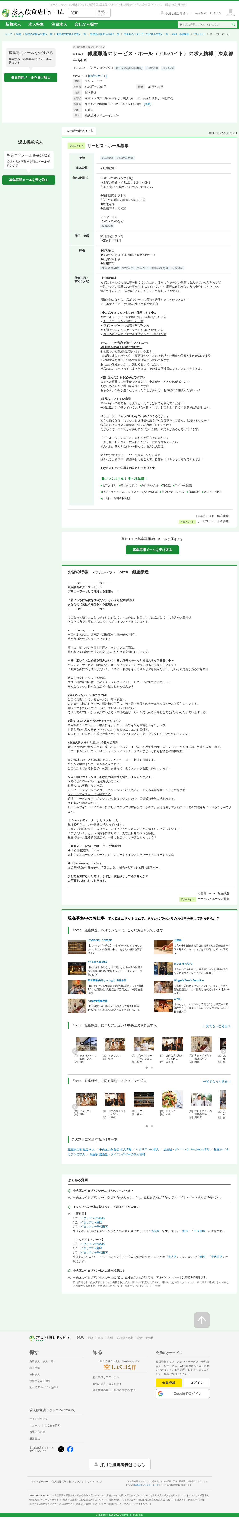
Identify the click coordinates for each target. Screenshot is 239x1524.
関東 (18, 34)
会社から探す (86, 24)
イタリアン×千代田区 (94, 1226)
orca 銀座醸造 (180, 34)
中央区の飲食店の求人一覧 (105, 34)
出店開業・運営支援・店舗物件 (79, 1495)
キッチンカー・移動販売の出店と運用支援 (148, 1499)
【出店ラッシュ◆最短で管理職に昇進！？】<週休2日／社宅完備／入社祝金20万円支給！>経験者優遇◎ (115, 989)
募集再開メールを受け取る (30, 77)
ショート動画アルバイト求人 (124, 1503)
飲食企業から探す (40, 1380)
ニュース (34, 1425)
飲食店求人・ (168, 1495)
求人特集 (36, 24)
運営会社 (34, 1438)
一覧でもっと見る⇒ (217, 1026)
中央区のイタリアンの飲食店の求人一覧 (146, 34)
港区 (185, 1231)
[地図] (147, 104)
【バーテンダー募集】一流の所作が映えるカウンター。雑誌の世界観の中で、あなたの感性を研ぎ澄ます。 (115, 949)
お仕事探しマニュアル (106, 1377)
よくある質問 (52, 1425)
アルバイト (199, 34)
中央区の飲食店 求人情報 (115, 1149)
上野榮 (177, 940)
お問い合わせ (37, 1431)
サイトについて (38, 1418)
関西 (91, 1337)
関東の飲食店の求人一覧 (38, 34)
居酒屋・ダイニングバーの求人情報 (186, 1149)
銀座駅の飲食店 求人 (81, 1149)
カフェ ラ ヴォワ (183, 963)
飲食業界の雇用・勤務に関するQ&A (114, 1390)
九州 (110, 1337)
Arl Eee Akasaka (97, 962)
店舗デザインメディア (56, 1503)
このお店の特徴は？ (77, 131)
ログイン (197, 1382)
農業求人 (86, 1503)
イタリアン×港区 (91, 1222)
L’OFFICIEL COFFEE (100, 940)
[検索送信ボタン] (233, 24)
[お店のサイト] (97, 75)
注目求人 (59, 24)
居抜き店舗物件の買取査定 (91, 1499)
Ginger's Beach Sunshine (189, 980)
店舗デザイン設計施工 (127, 1495)
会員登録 (168, 1382)
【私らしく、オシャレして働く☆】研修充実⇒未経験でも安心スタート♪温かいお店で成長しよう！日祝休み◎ (201, 1008)
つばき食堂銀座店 (97, 1000)
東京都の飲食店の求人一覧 (71, 34)
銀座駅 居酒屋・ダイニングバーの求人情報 (117, 1154)
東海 (100, 1337)
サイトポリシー (39, 1481)
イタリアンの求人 (147, 1149)
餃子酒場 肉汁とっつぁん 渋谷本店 (107, 980)
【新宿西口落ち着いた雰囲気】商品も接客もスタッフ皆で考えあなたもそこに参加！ (201, 971)
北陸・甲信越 (145, 1337)
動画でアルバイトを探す (44, 1387)
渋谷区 (155, 1231)
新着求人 (13, 24)
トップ (8, 34)
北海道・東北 (125, 1337)
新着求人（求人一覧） (42, 1361)
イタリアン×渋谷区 (92, 1218)
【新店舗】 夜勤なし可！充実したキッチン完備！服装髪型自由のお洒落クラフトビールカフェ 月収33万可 (115, 971)
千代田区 (199, 1231)
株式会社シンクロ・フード (146, 1485)
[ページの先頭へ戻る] (202, 1320)
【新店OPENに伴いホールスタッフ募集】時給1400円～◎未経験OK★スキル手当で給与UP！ (114, 1008)
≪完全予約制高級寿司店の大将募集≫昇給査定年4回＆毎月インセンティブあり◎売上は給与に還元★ (202, 949)
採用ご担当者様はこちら (122, 1464)
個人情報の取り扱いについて (68, 1481)
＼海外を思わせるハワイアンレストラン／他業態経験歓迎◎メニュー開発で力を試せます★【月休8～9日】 (202, 989)
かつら (177, 999)
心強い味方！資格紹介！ (107, 1383)
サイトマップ (94, 1481)
